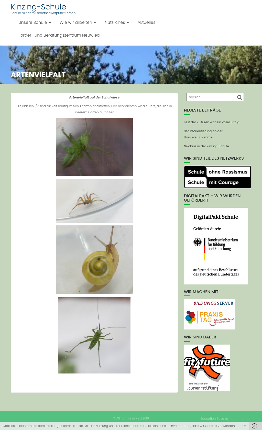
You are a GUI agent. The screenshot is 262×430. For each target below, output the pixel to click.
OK (244, 426)
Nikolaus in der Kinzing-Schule (206, 146)
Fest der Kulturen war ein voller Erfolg (211, 122)
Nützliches (115, 22)
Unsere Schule (32, 22)
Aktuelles (146, 22)
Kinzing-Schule (38, 7)
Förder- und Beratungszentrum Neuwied (59, 35)
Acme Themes (240, 418)
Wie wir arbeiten (76, 22)
